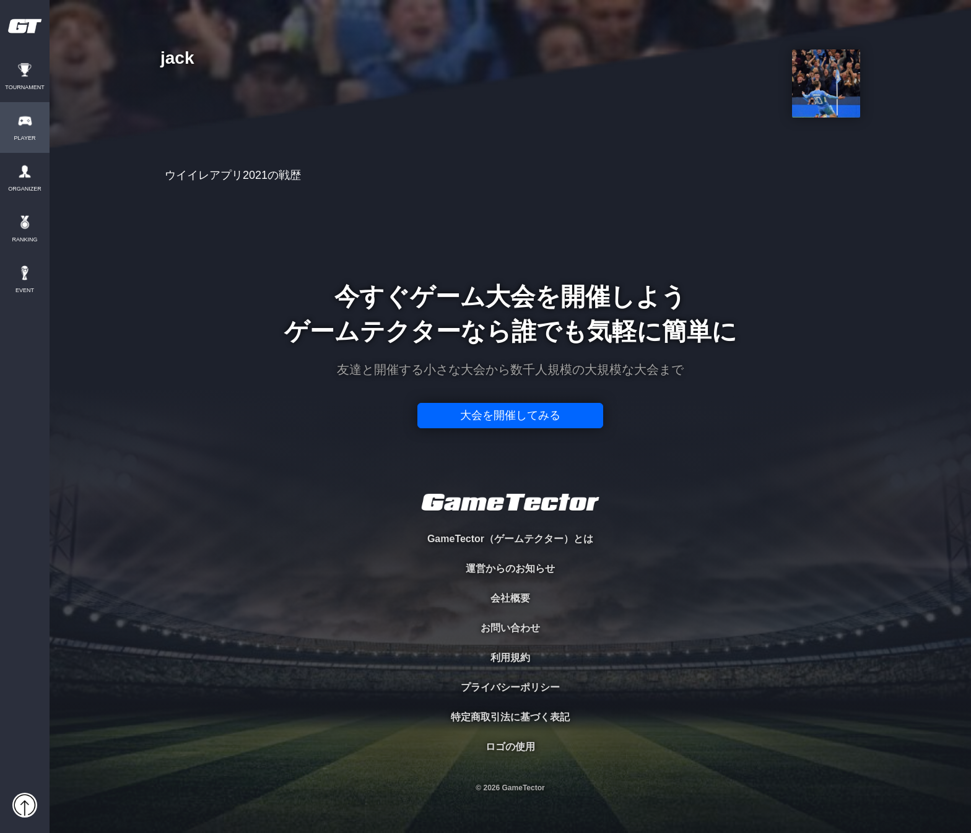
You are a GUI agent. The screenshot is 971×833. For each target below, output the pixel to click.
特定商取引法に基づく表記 (510, 717)
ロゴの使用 (510, 746)
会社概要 (510, 598)
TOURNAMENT (24, 87)
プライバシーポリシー (510, 687)
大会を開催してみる (510, 415)
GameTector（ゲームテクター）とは (510, 538)
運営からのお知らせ (510, 568)
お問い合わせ (510, 628)
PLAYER (25, 138)
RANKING (24, 240)
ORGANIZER (24, 189)
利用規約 (510, 657)
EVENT (24, 290)
